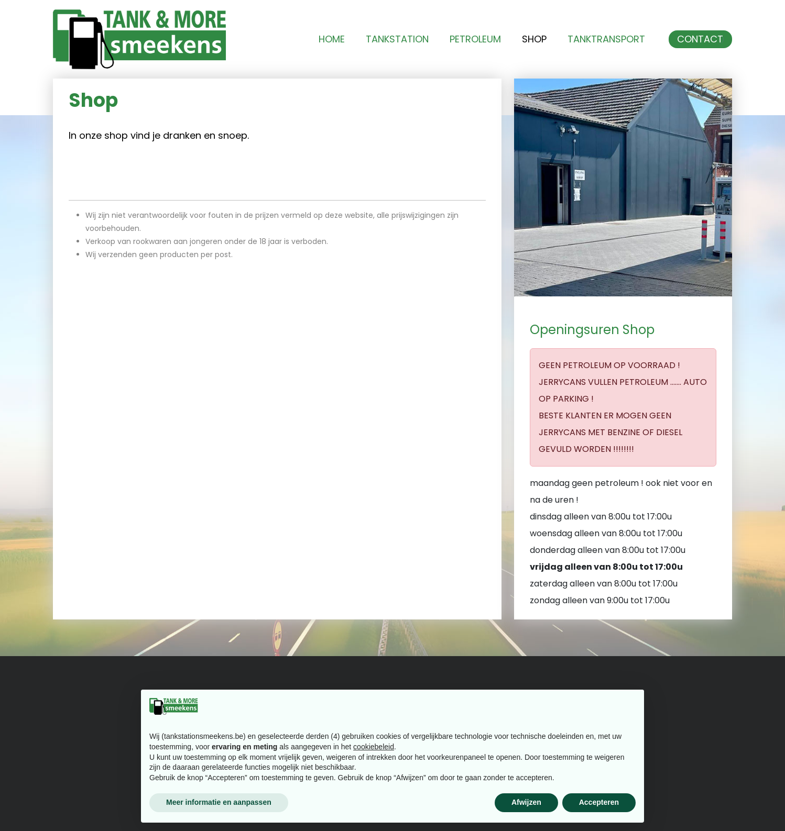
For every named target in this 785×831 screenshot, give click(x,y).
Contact (700, 39)
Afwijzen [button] (526, 802)
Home (332, 39)
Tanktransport (606, 39)
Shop (534, 39)
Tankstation (397, 39)
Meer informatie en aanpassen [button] (218, 802)
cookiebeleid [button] (373, 747)
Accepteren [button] (599, 802)
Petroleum (475, 39)
